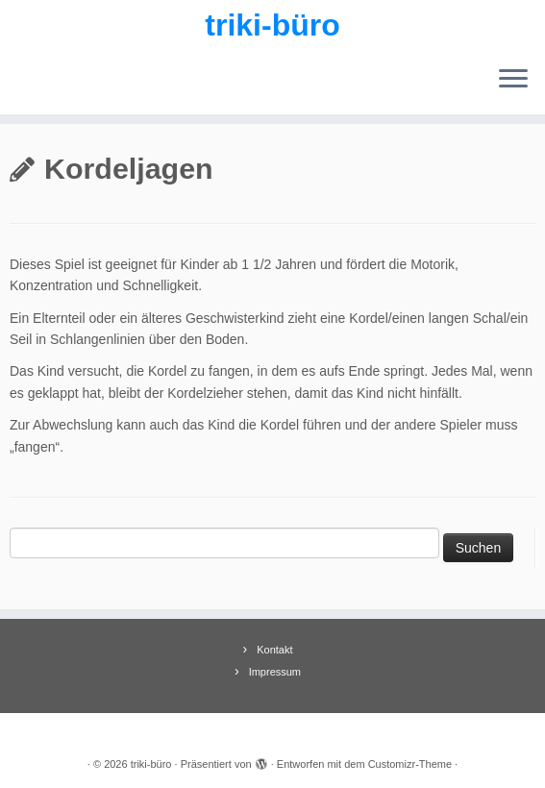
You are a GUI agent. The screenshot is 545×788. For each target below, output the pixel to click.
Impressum (275, 671)
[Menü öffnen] (513, 79)
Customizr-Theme (410, 764)
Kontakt (274, 649)
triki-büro (272, 25)
